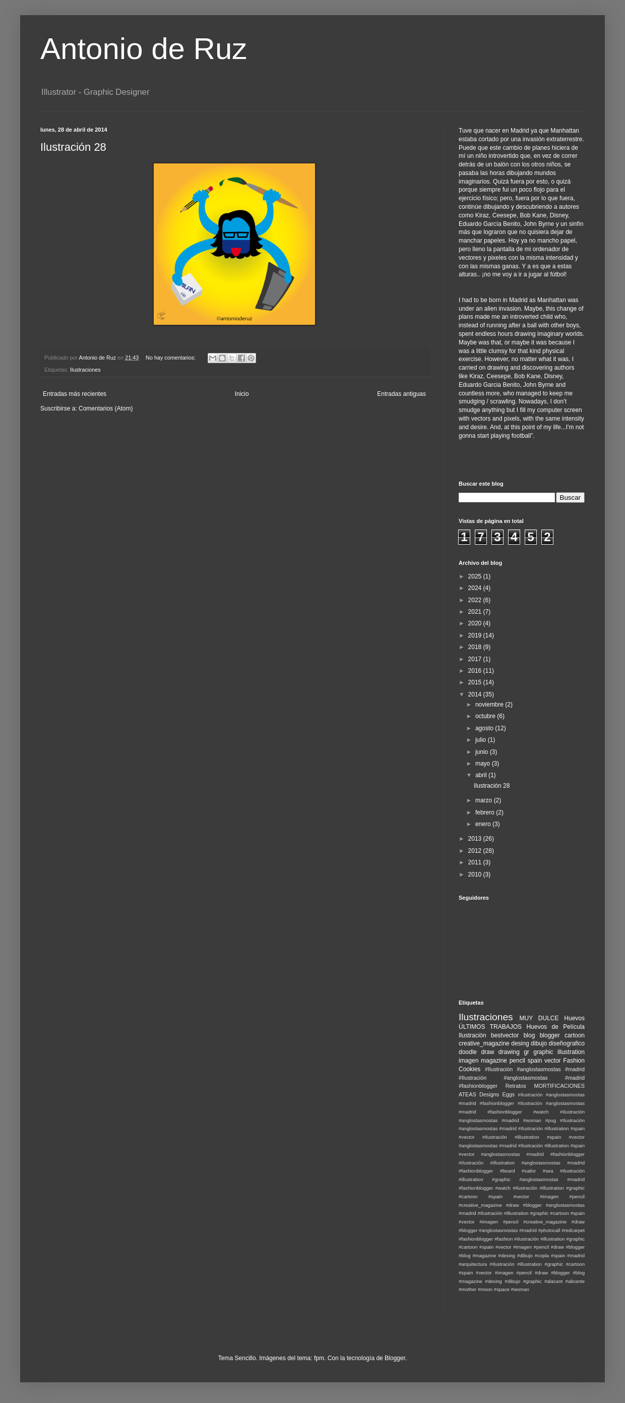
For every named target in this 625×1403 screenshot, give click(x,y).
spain (535, 1060)
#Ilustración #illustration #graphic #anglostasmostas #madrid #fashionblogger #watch (522, 1179)
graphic (543, 1052)
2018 (475, 647)
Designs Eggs (497, 1094)
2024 (475, 588)
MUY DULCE (539, 1018)
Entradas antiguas (401, 393)
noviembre (490, 704)
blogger (550, 1035)
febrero (485, 812)
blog (529, 1035)
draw (487, 1052)
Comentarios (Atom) (106, 408)
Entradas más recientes (74, 393)
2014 (475, 694)
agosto (485, 728)
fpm (319, 1358)
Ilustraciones (85, 370)
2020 (475, 623)
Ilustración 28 (73, 147)
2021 (475, 611)
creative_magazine (484, 1043)
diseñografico (567, 1043)
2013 (475, 838)
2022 (475, 600)
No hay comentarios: (171, 358)
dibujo (539, 1043)
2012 (475, 850)
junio (482, 751)
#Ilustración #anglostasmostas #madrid (535, 1069)
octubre (486, 716)
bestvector (505, 1035)
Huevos (574, 1018)
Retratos (516, 1086)
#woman (520, 1289)
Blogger (395, 1358)
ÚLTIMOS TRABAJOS (490, 1026)
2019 (475, 635)
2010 (475, 874)
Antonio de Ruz (143, 49)
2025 (475, 576)
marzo (484, 800)
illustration (571, 1052)
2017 (475, 659)
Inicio (242, 393)
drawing (509, 1052)
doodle (468, 1052)
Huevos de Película (555, 1026)
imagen (468, 1060)
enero (483, 824)
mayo (483, 763)
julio (481, 739)
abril (481, 775)
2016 (475, 670)
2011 (475, 862)
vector (552, 1060)
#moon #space (494, 1289)
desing (520, 1043)
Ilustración (472, 1035)
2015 (475, 682)
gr (526, 1052)
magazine (494, 1060)
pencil (517, 1060)
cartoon (575, 1035)
